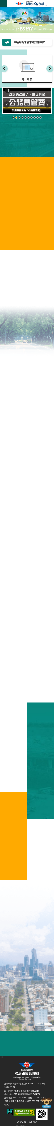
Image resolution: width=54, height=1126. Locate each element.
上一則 (4, 68)
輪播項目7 (32, 117)
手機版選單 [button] (3, 3)
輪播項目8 (35, 117)
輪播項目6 (29, 117)
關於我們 (35, 1091)
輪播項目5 (25, 117)
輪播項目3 (19, 117)
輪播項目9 (38, 117)
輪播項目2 (16, 117)
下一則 (49, 68)
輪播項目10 (41, 117)
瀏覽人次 (21, 1122)
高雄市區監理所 (30, 3)
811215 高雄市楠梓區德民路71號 (25, 1094)
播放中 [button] (7, 90)
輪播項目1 (13, 117)
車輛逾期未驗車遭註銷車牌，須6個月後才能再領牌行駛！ (33, 42)
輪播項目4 (22, 117)
